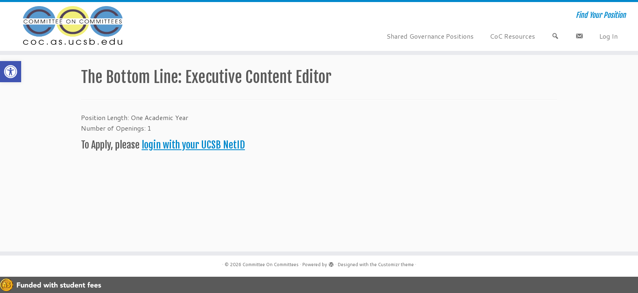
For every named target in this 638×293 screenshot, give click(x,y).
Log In (608, 36)
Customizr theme (396, 264)
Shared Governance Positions (430, 36)
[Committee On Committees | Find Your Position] (73, 26)
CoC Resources (512, 36)
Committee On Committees (271, 264)
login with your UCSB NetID (193, 145)
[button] (10, 71)
